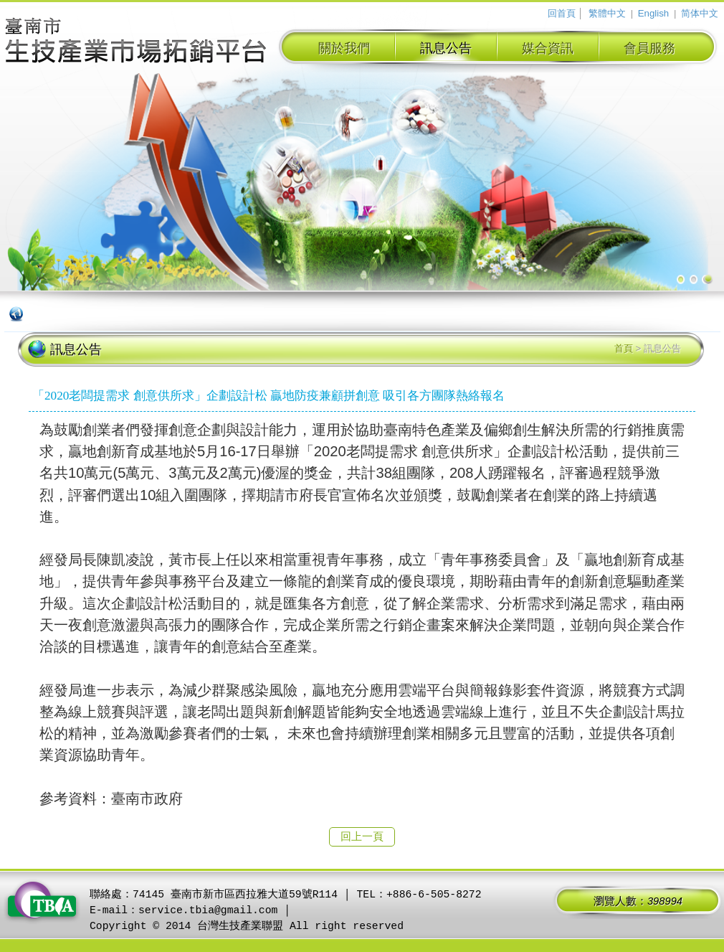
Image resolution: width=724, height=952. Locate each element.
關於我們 (344, 48)
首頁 (623, 348)
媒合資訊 (547, 48)
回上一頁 (362, 836)
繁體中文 (607, 13)
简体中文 (699, 13)
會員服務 (649, 48)
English (653, 13)
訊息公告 (446, 48)
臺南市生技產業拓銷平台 (136, 42)
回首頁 (562, 13)
